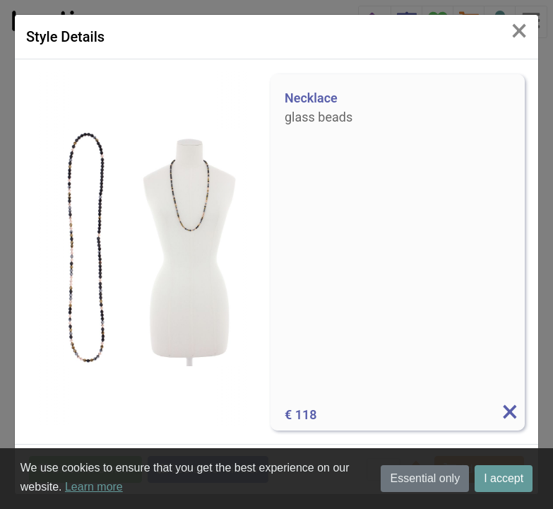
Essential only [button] (425, 478)
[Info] (509, 415)
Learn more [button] (94, 487)
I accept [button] (503, 478)
